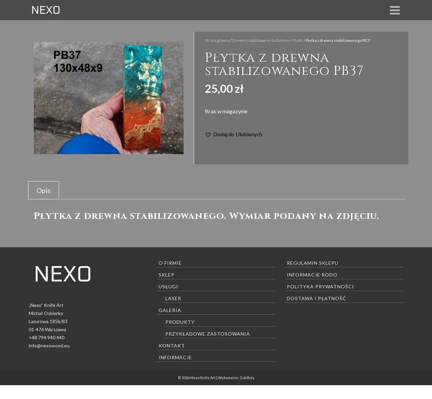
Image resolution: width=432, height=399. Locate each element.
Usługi (168, 286)
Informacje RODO (312, 275)
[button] (233, 134)
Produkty (180, 322)
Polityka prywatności (320, 286)
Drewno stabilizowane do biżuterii (261, 40)
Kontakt (172, 345)
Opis (43, 190)
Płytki (298, 40)
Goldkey (247, 377)
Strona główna (217, 40)
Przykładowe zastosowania (207, 334)
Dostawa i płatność (316, 298)
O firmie (170, 263)
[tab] (43, 190)
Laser (173, 298)
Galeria (170, 310)
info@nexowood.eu (49, 345)
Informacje (175, 357)
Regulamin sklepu (313, 263)
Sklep (166, 275)
